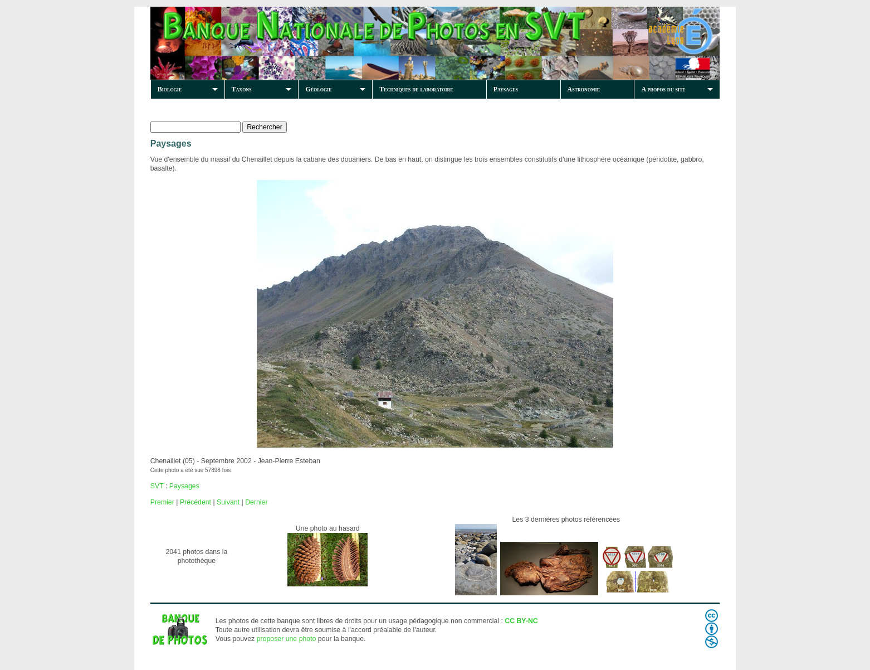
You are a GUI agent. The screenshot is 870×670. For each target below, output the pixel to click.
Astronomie (584, 89)
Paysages (505, 89)
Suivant (228, 502)
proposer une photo (286, 639)
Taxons (242, 89)
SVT (157, 486)
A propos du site (663, 89)
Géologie (318, 89)
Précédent (195, 502)
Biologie (170, 89)
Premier (162, 502)
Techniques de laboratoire (416, 89)
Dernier (256, 502)
